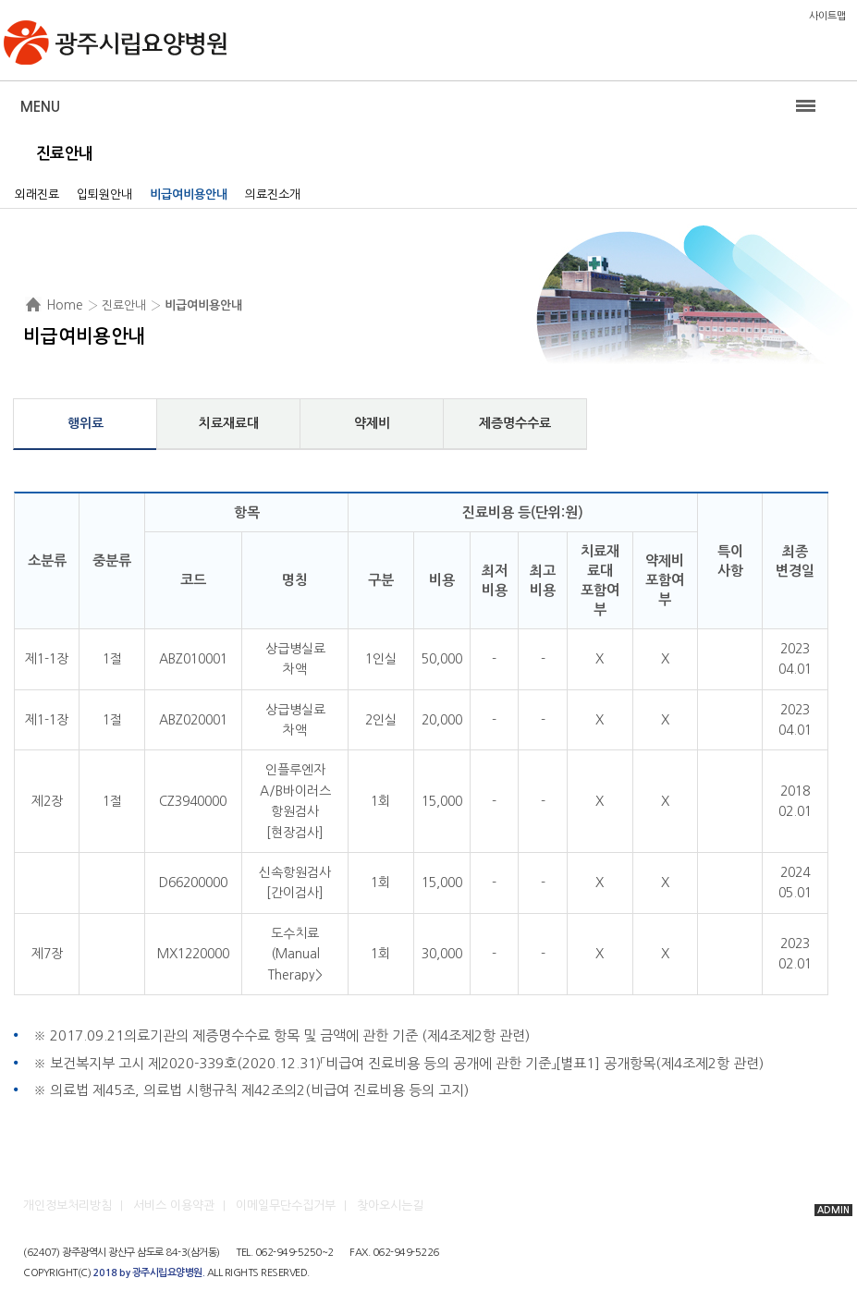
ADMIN (833, 1210)
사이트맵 (827, 16)
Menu (40, 107)
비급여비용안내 (188, 195)
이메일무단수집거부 (286, 1205)
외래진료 (37, 195)
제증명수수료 (515, 423)
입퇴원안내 (104, 195)
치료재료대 (229, 423)
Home (64, 304)
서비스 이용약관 (173, 1205)
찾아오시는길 (390, 1205)
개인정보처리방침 (67, 1205)
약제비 (372, 423)
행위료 (85, 423)
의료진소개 (272, 195)
